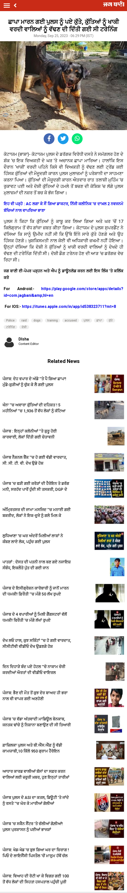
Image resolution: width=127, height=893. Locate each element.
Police (10, 320)
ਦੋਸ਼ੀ (24, 327)
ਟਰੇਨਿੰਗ (10, 327)
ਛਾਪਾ (99, 320)
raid (24, 320)
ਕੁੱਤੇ (111, 320)
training (52, 320)
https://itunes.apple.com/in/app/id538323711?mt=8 (69, 306)
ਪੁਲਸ (87, 320)
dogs (37, 320)
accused (71, 320)
